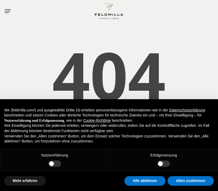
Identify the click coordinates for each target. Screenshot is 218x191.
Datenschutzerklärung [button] (187, 110)
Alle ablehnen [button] (145, 181)
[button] (10, 11)
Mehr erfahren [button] (25, 181)
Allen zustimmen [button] (190, 181)
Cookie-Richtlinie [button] (97, 120)
